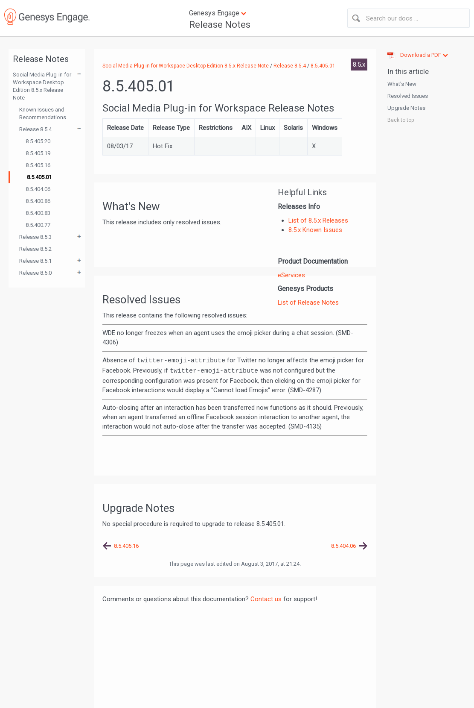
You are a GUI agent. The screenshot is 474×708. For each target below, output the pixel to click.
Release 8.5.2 (35, 249)
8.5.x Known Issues (315, 230)
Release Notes (219, 24)
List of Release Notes (308, 302)
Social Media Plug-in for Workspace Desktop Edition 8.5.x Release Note (42, 86)
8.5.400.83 (38, 213)
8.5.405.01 (39, 177)
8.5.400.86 (38, 201)
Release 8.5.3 (35, 237)
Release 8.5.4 (35, 129)
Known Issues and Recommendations (42, 113)
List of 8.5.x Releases (318, 220)
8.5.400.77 (38, 225)
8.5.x (359, 64)
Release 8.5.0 (35, 273)
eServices (291, 275)
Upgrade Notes (406, 108)
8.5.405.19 (38, 153)
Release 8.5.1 (35, 261)
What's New (401, 84)
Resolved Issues (407, 96)
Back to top (400, 120)
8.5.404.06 (38, 189)
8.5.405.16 (38, 165)
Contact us (266, 599)
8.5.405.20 (38, 141)
